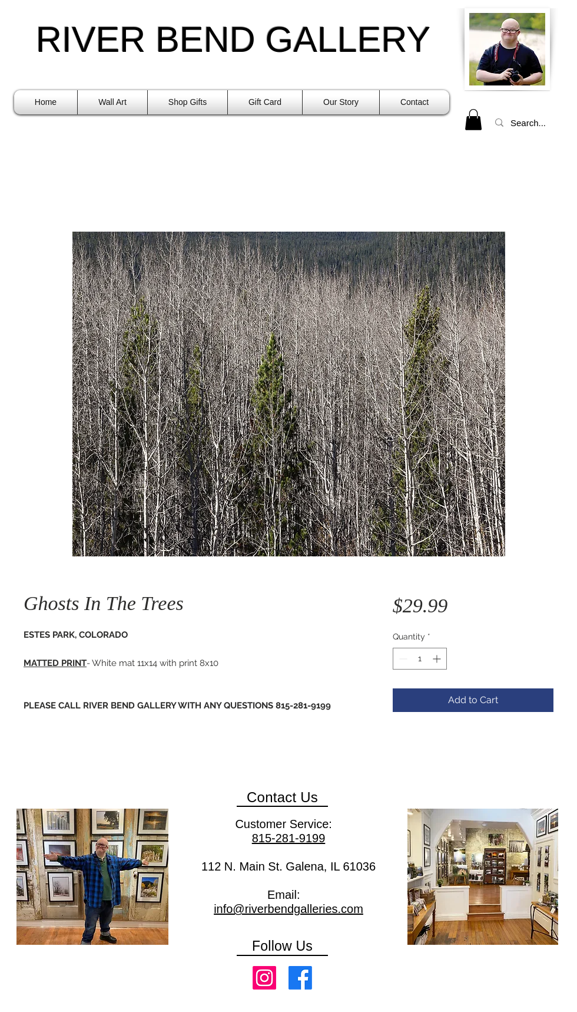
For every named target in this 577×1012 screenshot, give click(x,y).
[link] (473, 119)
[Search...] (529, 122)
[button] (112, 102)
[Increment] (437, 658)
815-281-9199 (289, 838)
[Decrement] (401, 658)
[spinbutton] (419, 658)
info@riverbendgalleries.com (288, 908)
